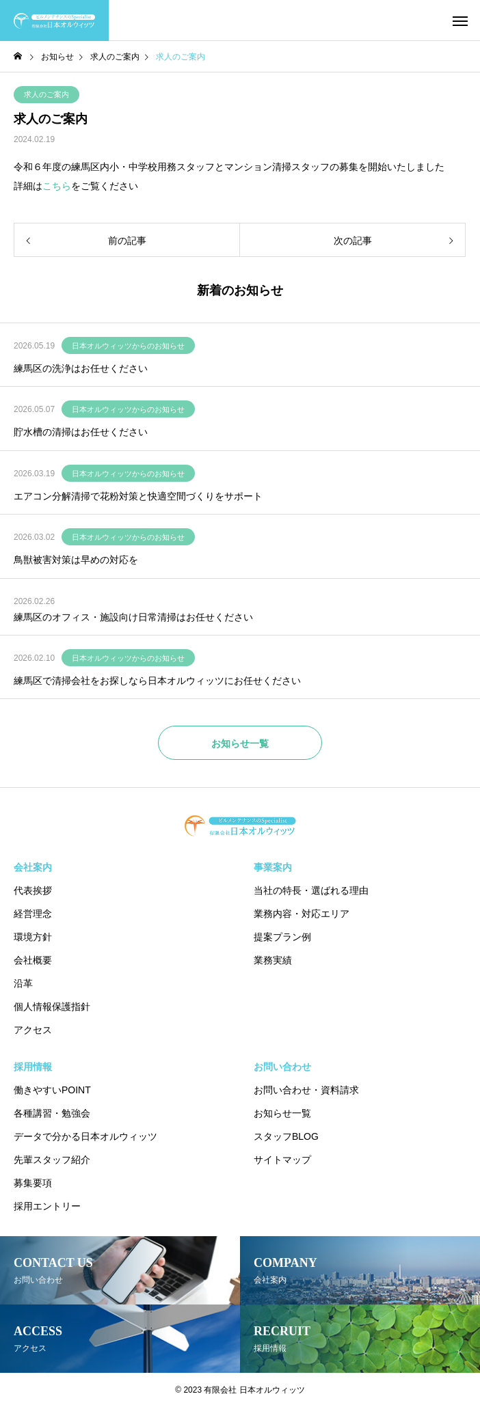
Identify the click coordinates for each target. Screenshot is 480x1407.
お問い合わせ (282, 1066)
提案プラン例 (282, 936)
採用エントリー (47, 1206)
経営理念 (33, 913)
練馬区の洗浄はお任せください (81, 368)
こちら (56, 185)
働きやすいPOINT (52, 1089)
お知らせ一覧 (282, 1113)
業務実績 (273, 960)
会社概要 (33, 960)
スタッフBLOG (286, 1136)
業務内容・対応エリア (301, 913)
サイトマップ (282, 1159)
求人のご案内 (46, 94)
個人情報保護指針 (52, 1006)
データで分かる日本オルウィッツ (85, 1136)
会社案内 (33, 867)
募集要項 (33, 1182)
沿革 (23, 983)
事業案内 (273, 867)
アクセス (33, 1029)
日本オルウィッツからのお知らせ (128, 346)
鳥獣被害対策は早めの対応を (76, 559)
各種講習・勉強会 (52, 1113)
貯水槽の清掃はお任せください (81, 431)
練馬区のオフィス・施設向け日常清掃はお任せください (133, 617)
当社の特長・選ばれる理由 (311, 890)
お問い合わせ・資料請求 (306, 1089)
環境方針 (33, 936)
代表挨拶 (33, 890)
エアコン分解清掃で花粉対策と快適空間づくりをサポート (138, 496)
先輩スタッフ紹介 (52, 1159)
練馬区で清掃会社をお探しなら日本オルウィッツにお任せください (157, 680)
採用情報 (33, 1066)
